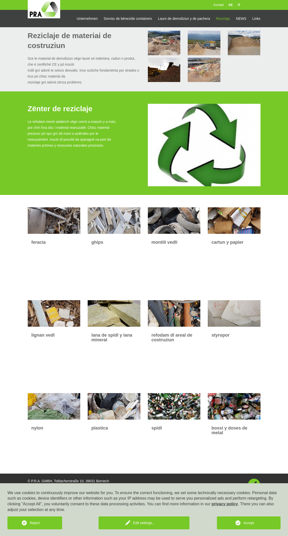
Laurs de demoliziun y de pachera (184, 19)
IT (239, 5)
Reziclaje (223, 19)
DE (231, 5)
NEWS (241, 19)
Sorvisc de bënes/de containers (128, 19)
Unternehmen (87, 19)
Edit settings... (144, 523)
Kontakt (219, 5)
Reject (35, 523)
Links (256, 19)
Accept (248, 523)
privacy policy (224, 504)
